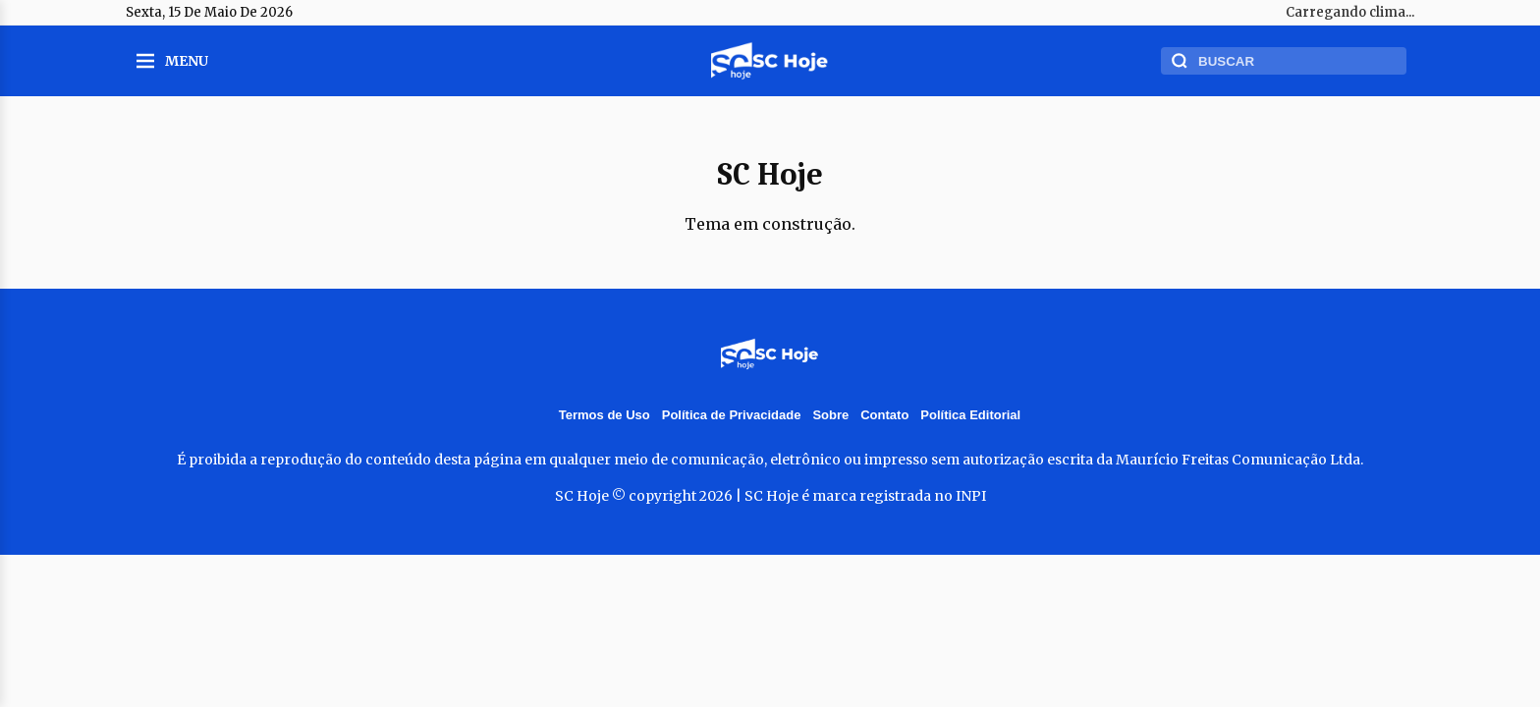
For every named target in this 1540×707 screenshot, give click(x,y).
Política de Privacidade (731, 415)
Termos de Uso (604, 415)
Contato (884, 415)
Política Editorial (970, 415)
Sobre (830, 415)
